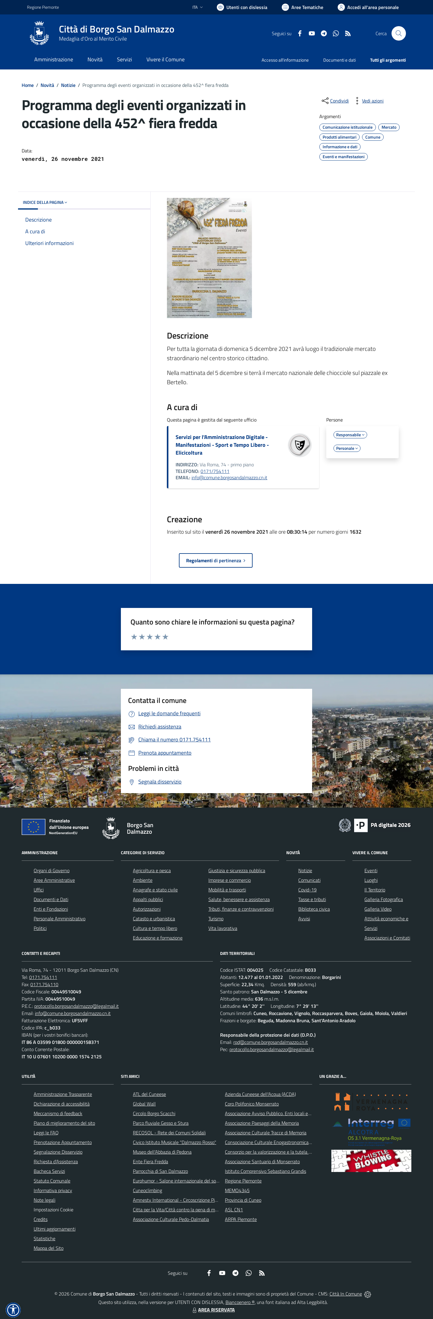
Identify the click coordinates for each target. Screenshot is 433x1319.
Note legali (44, 1200)
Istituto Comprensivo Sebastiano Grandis (265, 1171)
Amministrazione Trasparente (63, 1094)
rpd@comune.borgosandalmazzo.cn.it (270, 1042)
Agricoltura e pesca (152, 870)
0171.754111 (43, 977)
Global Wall (144, 1103)
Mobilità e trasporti (227, 889)
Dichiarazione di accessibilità (62, 1103)
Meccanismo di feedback (58, 1113)
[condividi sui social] (334, 101)
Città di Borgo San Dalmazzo (116, 29)
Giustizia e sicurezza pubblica (236, 870)
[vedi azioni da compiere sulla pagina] (368, 101)
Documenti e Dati (51, 899)
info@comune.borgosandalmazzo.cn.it (229, 477)
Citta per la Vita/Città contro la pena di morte (178, 1209)
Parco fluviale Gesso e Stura (161, 1123)
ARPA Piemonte (241, 1219)
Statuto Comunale (52, 1180)
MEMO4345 (237, 1190)
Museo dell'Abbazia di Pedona (162, 1151)
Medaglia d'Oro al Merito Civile (93, 39)
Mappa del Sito (48, 1248)
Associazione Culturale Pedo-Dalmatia (171, 1219)
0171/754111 (215, 471)
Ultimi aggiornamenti (54, 1228)
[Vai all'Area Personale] (368, 7)
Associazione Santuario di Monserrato (262, 1161)
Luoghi (371, 880)
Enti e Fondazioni (51, 909)
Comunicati (309, 880)
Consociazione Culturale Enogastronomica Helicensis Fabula (284, 1142)
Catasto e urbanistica (154, 918)
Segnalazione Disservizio (58, 1151)
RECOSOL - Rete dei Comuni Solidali (169, 1132)
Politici (40, 928)
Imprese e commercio (229, 880)
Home (28, 85)
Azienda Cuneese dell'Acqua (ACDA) (260, 1094)
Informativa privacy (53, 1190)
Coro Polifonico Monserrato (252, 1103)
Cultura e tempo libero (155, 928)
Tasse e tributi (312, 899)
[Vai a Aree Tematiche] (302, 7)
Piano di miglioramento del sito (64, 1123)
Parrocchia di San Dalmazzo (160, 1171)
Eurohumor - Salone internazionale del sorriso (178, 1180)
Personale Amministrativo (59, 918)
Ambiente (142, 880)
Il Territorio (374, 889)
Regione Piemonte (243, 1180)
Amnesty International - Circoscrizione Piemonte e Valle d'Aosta (197, 1200)
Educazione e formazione (158, 937)
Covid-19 (307, 889)
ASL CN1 (234, 1209)
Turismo (215, 918)
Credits (41, 1219)
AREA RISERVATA (213, 1309)
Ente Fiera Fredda (150, 1161)
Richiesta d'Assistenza (56, 1161)
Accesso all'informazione (285, 60)
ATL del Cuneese (149, 1094)
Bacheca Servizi (49, 1171)
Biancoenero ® (240, 1302)
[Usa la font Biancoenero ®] (242, 7)
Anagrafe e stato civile (155, 889)
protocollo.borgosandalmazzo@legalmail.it (76, 1006)
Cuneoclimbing (147, 1190)
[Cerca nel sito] (399, 33)
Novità (47, 85)
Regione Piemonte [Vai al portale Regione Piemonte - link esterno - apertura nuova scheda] (43, 7)
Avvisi (304, 918)
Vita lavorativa (222, 928)
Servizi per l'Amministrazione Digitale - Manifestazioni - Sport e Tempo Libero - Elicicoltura (222, 445)
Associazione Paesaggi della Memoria (262, 1123)
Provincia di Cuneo (243, 1200)
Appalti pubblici (148, 899)
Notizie (68, 85)
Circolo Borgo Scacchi (154, 1113)
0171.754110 (44, 984)
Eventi (370, 870)
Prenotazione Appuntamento (63, 1142)
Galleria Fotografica (383, 899)
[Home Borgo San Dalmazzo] (100, 33)
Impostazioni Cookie (53, 1209)
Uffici (39, 889)
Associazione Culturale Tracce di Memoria (265, 1132)
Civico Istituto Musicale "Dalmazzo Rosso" (174, 1142)
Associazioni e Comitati (387, 937)
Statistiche (44, 1238)
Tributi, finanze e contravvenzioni (241, 909)
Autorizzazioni (147, 909)
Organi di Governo (51, 870)
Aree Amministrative (54, 880)
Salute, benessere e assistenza (239, 899)
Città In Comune (346, 1293)
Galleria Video (378, 909)
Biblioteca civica (314, 909)
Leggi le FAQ (46, 1132)
